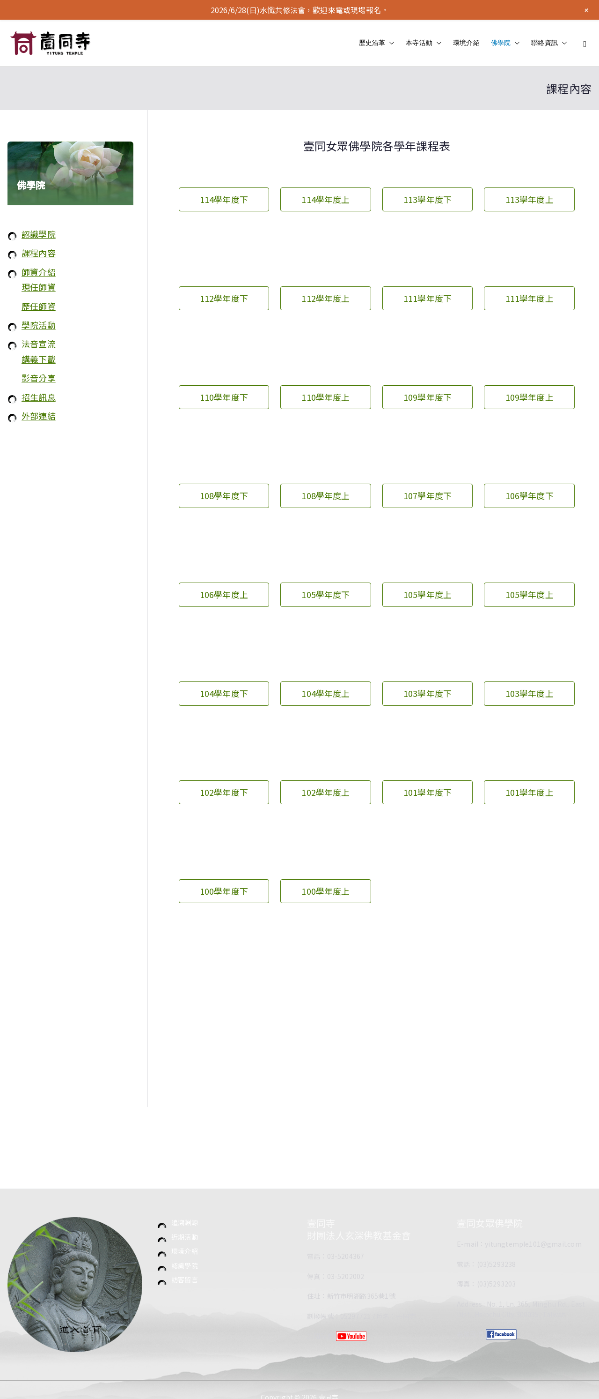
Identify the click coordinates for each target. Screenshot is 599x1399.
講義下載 (39, 359)
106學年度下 (529, 495)
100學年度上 (325, 891)
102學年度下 (224, 792)
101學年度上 (529, 792)
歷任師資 (39, 306)
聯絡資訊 (549, 43)
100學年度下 (224, 891)
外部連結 (39, 416)
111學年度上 (529, 298)
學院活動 (39, 325)
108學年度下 (224, 495)
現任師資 (39, 287)
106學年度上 (224, 594)
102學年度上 (325, 792)
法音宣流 (39, 343)
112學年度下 (224, 298)
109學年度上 (529, 397)
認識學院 (39, 234)
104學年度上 (325, 693)
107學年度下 (427, 495)
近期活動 (184, 1237)
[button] (389, 43)
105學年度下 (325, 594)
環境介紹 (466, 42)
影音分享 (39, 378)
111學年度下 (427, 298)
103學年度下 (427, 693)
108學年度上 (325, 495)
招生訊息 (39, 397)
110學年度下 (224, 397)
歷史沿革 (377, 43)
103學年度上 (529, 693)
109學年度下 (427, 397)
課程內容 (39, 253)
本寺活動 (424, 43)
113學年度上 (529, 199)
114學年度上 (325, 199)
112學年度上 (325, 298)
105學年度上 (427, 594)
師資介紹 (39, 272)
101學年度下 (427, 792)
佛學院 (505, 43)
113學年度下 (427, 199)
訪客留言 (184, 1279)
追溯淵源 (184, 1222)
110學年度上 (325, 397)
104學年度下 (224, 693)
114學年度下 (224, 199)
